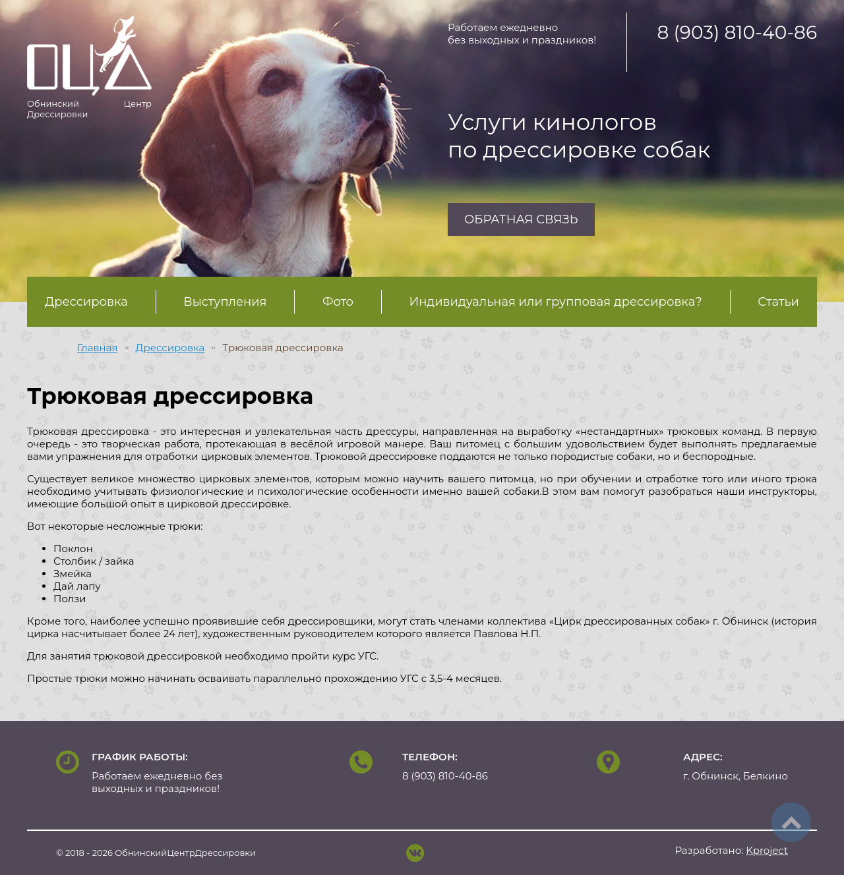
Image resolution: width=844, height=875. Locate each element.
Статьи (778, 302)
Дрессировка (86, 302)
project (767, 850)
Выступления (224, 302)
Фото (337, 302)
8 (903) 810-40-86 (737, 32)
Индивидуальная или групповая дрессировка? (555, 302)
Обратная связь (521, 219)
